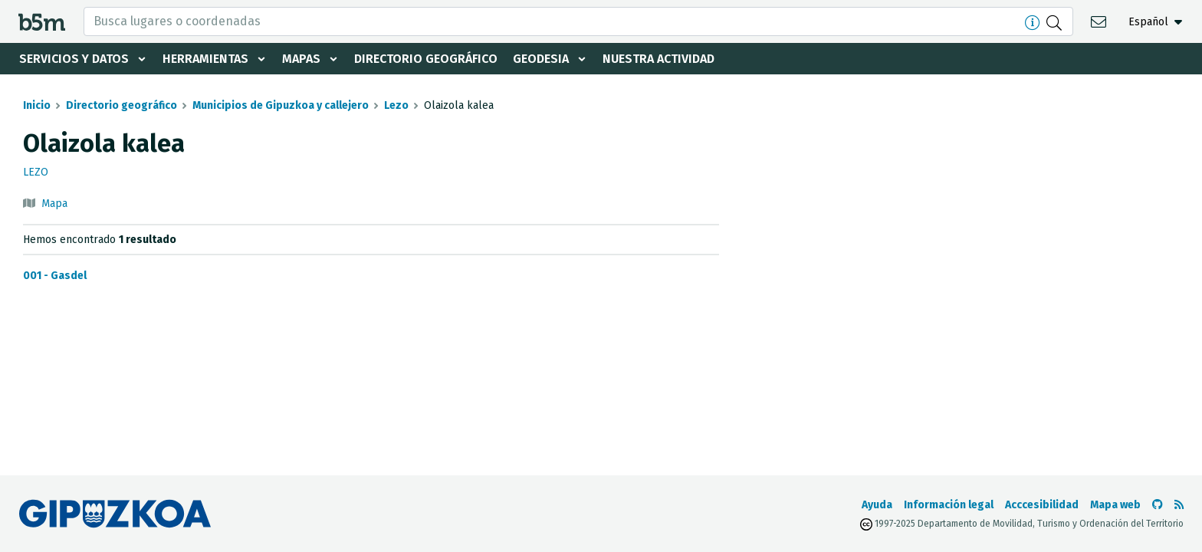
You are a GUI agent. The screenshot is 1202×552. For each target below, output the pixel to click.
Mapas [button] (301, 58)
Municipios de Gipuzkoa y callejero (280, 105)
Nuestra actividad (658, 58)
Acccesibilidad (1042, 504)
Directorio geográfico (426, 58)
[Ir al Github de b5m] (1157, 504)
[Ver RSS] (1179, 504)
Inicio (37, 105)
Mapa (54, 203)
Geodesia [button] (541, 58)
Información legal (948, 504)
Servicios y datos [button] (74, 58)
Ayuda (877, 504)
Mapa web (1115, 504)
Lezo (396, 105)
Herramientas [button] (205, 58)
